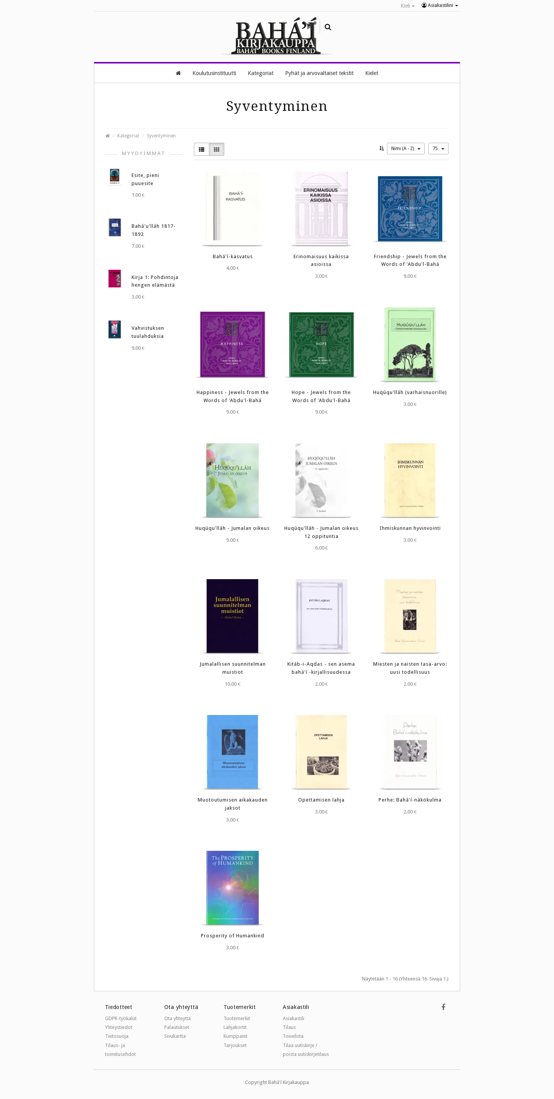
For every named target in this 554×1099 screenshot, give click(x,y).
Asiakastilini (440, 5)
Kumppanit (235, 1036)
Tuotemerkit (237, 1018)
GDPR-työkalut (121, 1018)
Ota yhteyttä (177, 1018)
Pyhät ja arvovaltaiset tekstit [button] (319, 73)
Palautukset (176, 1027)
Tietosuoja (116, 1036)
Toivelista (293, 1036)
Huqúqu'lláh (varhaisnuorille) (410, 392)
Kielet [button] (371, 73)
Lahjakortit (235, 1027)
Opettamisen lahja (321, 799)
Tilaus (289, 1027)
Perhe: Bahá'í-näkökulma (410, 799)
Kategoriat (128, 135)
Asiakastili (293, 1018)
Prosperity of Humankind (232, 935)
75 (438, 148)
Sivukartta (175, 1036)
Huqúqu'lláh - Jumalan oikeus (232, 528)
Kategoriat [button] (261, 73)
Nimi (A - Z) (406, 148)
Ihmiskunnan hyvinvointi (410, 528)
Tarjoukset (235, 1045)
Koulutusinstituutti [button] (214, 73)
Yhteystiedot (118, 1027)
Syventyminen (161, 135)
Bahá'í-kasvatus (233, 256)
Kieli (407, 6)
